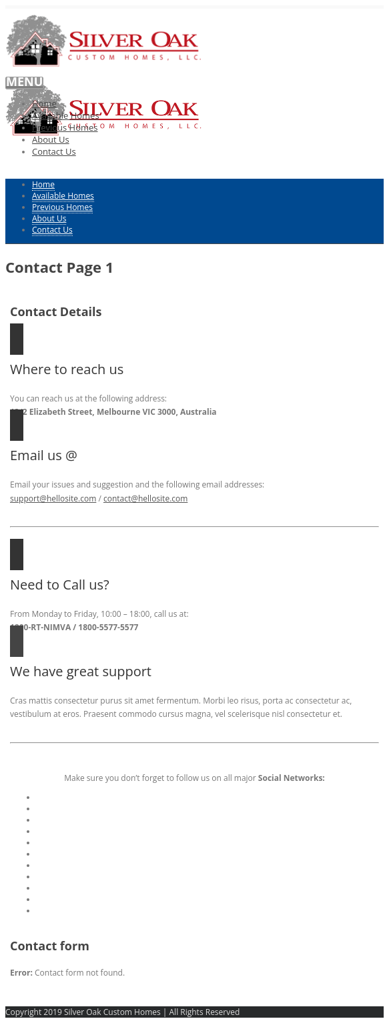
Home (44, 103)
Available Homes (65, 115)
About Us (50, 139)
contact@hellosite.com (145, 498)
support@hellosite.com (53, 498)
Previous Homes (65, 127)
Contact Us (54, 151)
